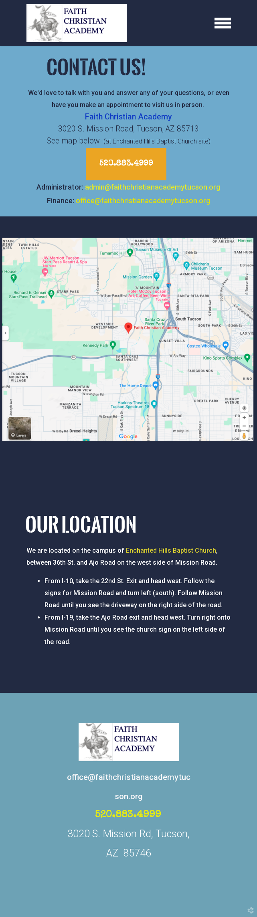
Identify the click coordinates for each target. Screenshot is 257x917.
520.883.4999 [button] (126, 164)
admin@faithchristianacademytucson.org (152, 187)
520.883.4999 (128, 815)
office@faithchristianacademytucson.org (143, 200)
